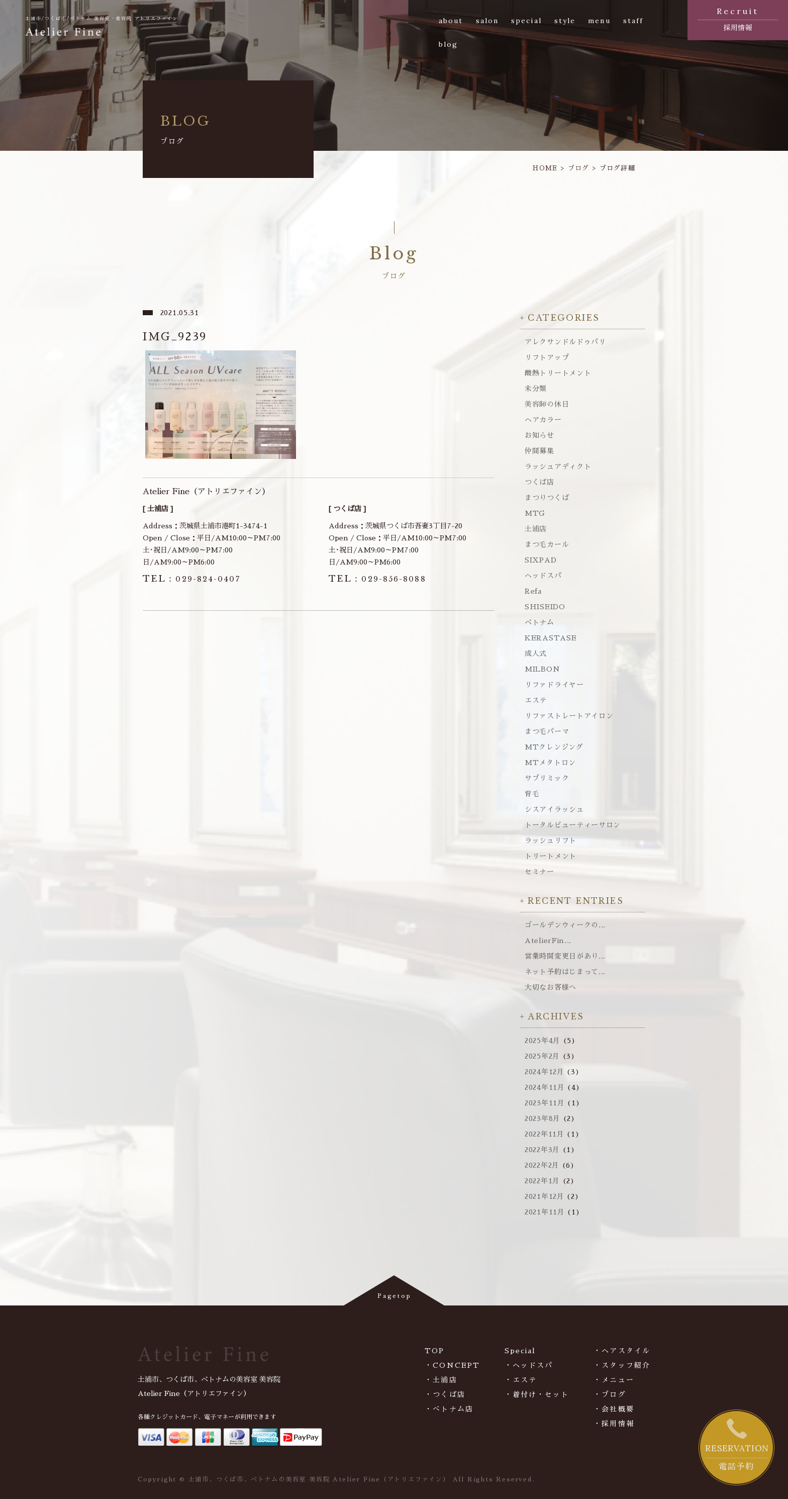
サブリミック (547, 778)
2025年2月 (542, 1056)
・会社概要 (614, 1409)
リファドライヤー (554, 684)
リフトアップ (547, 357)
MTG (535, 513)
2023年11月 (545, 1102)
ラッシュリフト (550, 840)
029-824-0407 (191, 579)
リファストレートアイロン (569, 715)
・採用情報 (614, 1423)
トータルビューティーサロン (573, 824)
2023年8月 (542, 1118)
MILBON (542, 669)
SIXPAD (540, 560)
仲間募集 (539, 450)
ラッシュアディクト (558, 466)
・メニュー (614, 1379)
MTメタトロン (550, 762)
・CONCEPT (452, 1365)
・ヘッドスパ (529, 1365)
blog (448, 44)
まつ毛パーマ (547, 731)
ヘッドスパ (543, 575)
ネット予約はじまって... (565, 971)
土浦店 (536, 528)
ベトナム (539, 622)
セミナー (539, 871)
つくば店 (539, 482)
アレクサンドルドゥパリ (565, 341)
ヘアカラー (543, 419)
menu (599, 20)
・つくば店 (445, 1394)
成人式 (536, 653)
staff (633, 20)
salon (487, 20)
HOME (545, 168)
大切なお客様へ (550, 987)
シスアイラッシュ (554, 809)
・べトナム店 (449, 1409)
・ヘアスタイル (622, 1350)
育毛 (532, 793)
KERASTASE (550, 637)
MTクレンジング (554, 747)
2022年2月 (542, 1165)
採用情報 (738, 18)
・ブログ (610, 1394)
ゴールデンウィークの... (565, 924)
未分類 (536, 388)
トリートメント (550, 856)
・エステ (521, 1379)
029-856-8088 (377, 579)
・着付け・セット (537, 1394)
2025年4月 (542, 1040)
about (451, 20)
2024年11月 (545, 1087)
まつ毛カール (547, 544)
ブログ (578, 168)
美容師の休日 (547, 404)
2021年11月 (545, 1211)
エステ (536, 700)
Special (520, 1350)
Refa (533, 591)
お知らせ (539, 435)
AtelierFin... (548, 940)
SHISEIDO (545, 606)
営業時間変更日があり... (565, 956)
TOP (434, 1350)
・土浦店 (441, 1379)
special (526, 20)
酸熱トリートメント (558, 373)
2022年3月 (542, 1149)
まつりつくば (547, 497)
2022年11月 (544, 1134)
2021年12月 (544, 1196)
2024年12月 (544, 1071)
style (565, 20)
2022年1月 (542, 1180)
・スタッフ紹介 (622, 1365)
